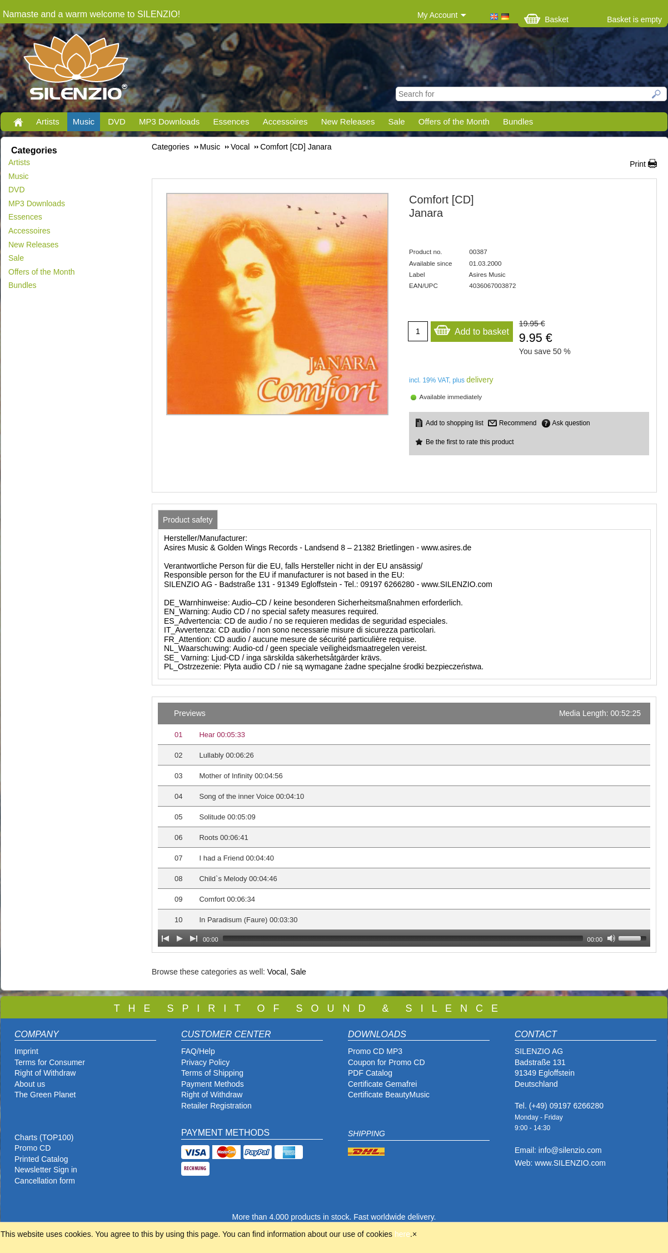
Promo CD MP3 (375, 1051)
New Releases (348, 121)
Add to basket (471, 328)
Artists (47, 121)
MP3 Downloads (169, 121)
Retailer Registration (216, 1105)
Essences (231, 121)
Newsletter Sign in (45, 1169)
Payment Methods (212, 1084)
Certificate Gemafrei (382, 1084)
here (402, 1234)
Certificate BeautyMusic (389, 1094)
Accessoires (285, 121)
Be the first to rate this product (470, 442)
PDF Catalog (370, 1072)
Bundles (518, 121)
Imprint (26, 1051)
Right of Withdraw (45, 1072)
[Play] (179, 938)
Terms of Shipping (212, 1072)
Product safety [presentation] (188, 519)
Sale (396, 121)
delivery (479, 379)
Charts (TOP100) (43, 1137)
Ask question (571, 423)
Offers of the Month (454, 121)
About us (29, 1084)
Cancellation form (45, 1180)
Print (638, 164)
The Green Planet (45, 1094)
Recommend (517, 423)
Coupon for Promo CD (386, 1062)
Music (83, 121)
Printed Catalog (41, 1159)
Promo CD (32, 1147)
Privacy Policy (205, 1062)
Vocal (276, 971)
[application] (404, 825)
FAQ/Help (198, 1051)
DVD (117, 121)
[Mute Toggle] (611, 938)
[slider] (403, 938)
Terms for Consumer (49, 1062)
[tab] (188, 520)
